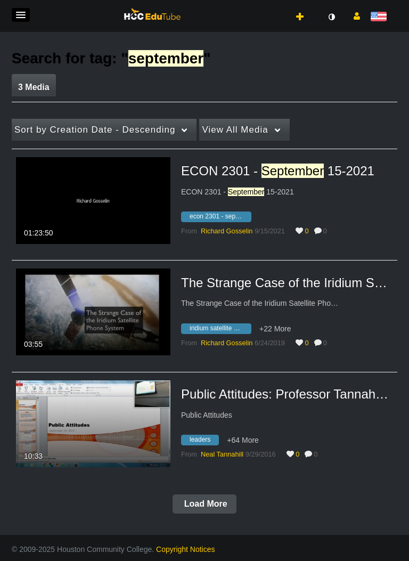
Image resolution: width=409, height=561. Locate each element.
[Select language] (380, 17)
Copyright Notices (185, 549)
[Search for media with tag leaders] (204, 441)
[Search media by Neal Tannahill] (222, 454)
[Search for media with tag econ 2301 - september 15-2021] (220, 218)
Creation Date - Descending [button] (94, 130)
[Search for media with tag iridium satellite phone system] (220, 330)
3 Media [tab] (34, 87)
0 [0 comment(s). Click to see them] (327, 231)
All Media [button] (235, 130)
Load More (204, 503)
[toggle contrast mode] (331, 17)
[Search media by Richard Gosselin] (226, 231)
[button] (21, 14)
